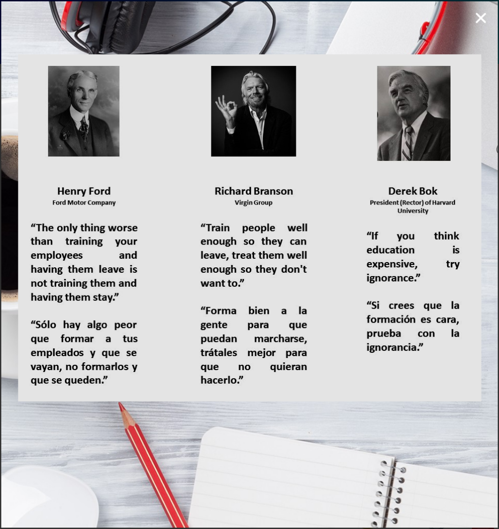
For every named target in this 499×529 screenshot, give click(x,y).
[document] (249, 264)
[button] (467, 32)
